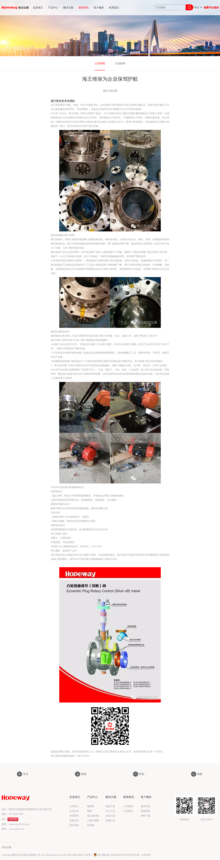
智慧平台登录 (211, 7)
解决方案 (68, 7)
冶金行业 (110, 815)
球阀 (89, 811)
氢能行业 (110, 806)
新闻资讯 (84, 7)
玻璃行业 (110, 820)
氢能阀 (90, 806)
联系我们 (114, 7)
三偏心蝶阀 (93, 820)
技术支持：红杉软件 (140, 855)
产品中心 (53, 7)
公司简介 (74, 806)
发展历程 (74, 820)
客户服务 (99, 7)
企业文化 (74, 811)
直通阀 (90, 825)
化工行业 (110, 811)
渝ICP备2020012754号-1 (80, 855)
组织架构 (74, 825)
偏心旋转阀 (93, 815)
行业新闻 (120, 63)
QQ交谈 (13, 819)
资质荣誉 (74, 815)
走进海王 (38, 7)
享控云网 (6, 847)
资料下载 (145, 815)
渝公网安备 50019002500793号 (112, 855)
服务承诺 (145, 806)
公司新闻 (100, 63)
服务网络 (145, 811)
